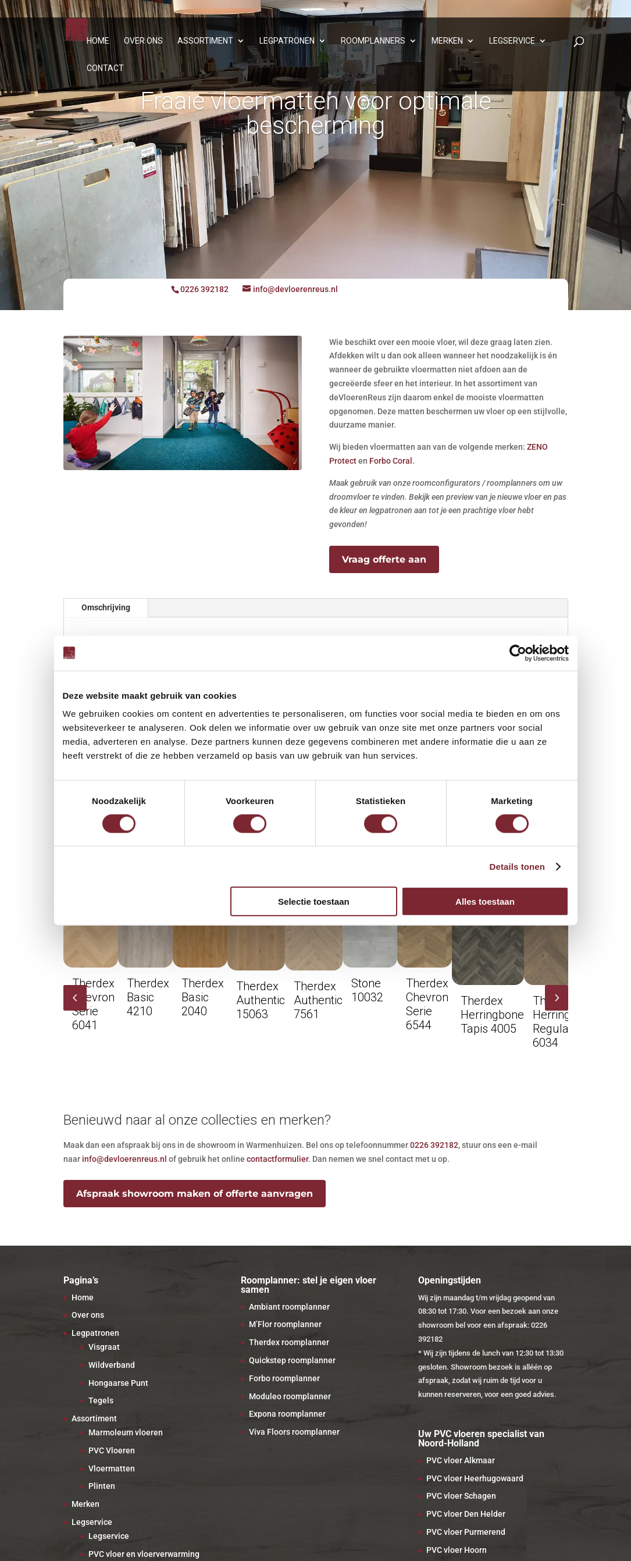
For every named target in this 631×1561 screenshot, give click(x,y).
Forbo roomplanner (284, 1378)
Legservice (512, 41)
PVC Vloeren (111, 1450)
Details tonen (517, 866)
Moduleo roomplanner (290, 1396)
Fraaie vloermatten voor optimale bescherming (315, 113)
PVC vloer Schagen (461, 1495)
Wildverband (111, 1365)
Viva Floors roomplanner (294, 1431)
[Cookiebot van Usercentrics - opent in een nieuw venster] (518, 653)
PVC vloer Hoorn (456, 1550)
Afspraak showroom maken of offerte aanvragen (194, 1193)
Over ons (143, 41)
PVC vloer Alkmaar (460, 1460)
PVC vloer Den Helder (465, 1514)
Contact (105, 68)
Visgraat (104, 1347)
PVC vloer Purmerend (465, 1532)
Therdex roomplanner (289, 1342)
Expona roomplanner (287, 1413)
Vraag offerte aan (384, 559)
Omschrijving (105, 607)
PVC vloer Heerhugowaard (474, 1478)
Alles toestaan (485, 901)
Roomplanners (373, 41)
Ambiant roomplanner (289, 1306)
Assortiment (205, 41)
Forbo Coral (390, 460)
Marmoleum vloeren (125, 1432)
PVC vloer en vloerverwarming (143, 1554)
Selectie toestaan (314, 901)
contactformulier (277, 1159)
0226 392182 (434, 1145)
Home (98, 41)
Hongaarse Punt (118, 1383)
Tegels (100, 1400)
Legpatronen (287, 41)
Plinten (101, 1486)
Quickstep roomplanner (292, 1360)
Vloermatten (111, 1468)
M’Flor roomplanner (285, 1324)
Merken (447, 41)
